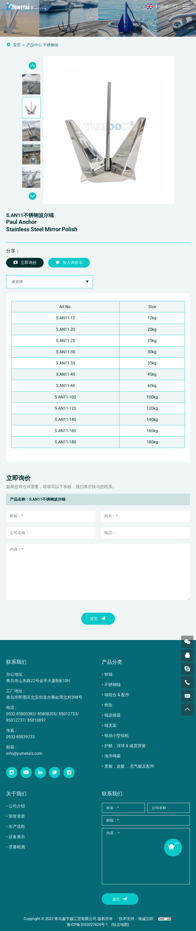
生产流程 (17, 826)
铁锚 (108, 674)
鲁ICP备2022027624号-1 (87, 924)
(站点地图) (120, 924)
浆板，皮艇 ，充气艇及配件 (129, 766)
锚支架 (110, 725)
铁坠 (108, 705)
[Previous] (32, 65)
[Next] (32, 196)
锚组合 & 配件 (116, 694)
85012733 (68, 713)
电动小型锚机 (116, 735)
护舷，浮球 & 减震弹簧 (125, 745)
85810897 (36, 720)
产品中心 (34, 45)
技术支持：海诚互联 (136, 918)
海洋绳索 (112, 756)
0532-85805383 (20, 713)
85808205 (47, 713)
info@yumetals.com (24, 753)
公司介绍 (17, 806)
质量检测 (17, 846)
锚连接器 (112, 715)
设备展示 (17, 836)
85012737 (15, 720)
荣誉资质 (17, 816)
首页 (17, 45)
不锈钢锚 (112, 684)
